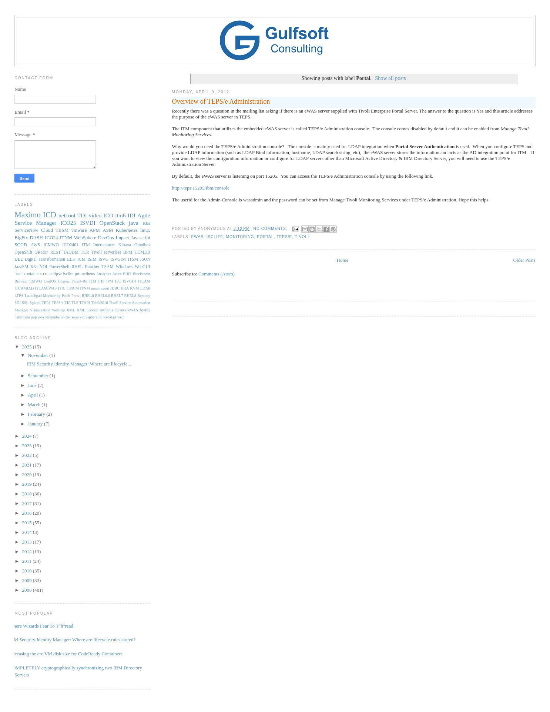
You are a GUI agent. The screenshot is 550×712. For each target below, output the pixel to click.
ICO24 (51, 237)
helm (18, 317)
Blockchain (141, 274)
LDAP (145, 288)
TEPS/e (284, 237)
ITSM (133, 259)
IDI (132, 215)
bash (18, 273)
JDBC (115, 288)
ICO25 (68, 223)
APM (95, 230)
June (33, 385)
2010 (27, 571)
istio (26, 317)
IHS (101, 281)
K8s (146, 223)
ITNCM (73, 288)
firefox (145, 310)
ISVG (103, 259)
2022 (27, 455)
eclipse (55, 273)
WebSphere (85, 237)
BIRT (127, 274)
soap (75, 317)
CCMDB (142, 252)
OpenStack (112, 223)
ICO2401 (70, 245)
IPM (109, 281)
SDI (17, 303)
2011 (27, 561)
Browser (20, 281)
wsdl (121, 317)
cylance (121, 310)
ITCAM (144, 281)
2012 (27, 551)
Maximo (27, 214)
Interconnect (104, 245)
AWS (35, 245)
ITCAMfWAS (46, 288)
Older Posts (524, 260)
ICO (108, 215)
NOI (43, 266)
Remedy (143, 296)
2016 (27, 513)
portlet (66, 317)
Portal (265, 237)
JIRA (125, 288)
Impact (122, 237)
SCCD (20, 244)
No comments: (271, 229)
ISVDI (87, 223)
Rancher (92, 266)
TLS (74, 303)
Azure (116, 274)
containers (32, 273)
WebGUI (142, 266)
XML (71, 310)
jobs (41, 317)
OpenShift (23, 252)
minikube (52, 317)
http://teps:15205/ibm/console (200, 188)
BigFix (21, 237)
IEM (92, 281)
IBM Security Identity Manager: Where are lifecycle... (79, 364)
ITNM (66, 237)
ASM (108, 230)
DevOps (106, 237)
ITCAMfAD (24, 288)
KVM (134, 288)
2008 (27, 590)
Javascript (140, 237)
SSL (25, 303)
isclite (215, 237)
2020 (27, 474)
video (95, 215)
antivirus (106, 310)
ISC (118, 281)
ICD (49, 214)
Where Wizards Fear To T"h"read (41, 626)
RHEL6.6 (102, 296)
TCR (85, 252)
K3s (33, 266)
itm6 (120, 215)
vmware (79, 230)
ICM (81, 259)
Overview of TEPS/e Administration (221, 101)
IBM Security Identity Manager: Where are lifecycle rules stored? (72, 639)
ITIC (61, 288)
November (38, 355)
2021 (27, 465)
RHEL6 (88, 296)
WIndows (124, 266)
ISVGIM (118, 259)
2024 (27, 436)
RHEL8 (130, 296)
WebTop (58, 310)
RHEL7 (117, 296)
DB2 (18, 259)
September (39, 375)
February (37, 414)
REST (55, 252)
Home (343, 260)
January (36, 424)
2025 (27, 347)
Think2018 (99, 303)
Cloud (47, 230)
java (133, 223)
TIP (67, 303)
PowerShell (59, 266)
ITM (86, 245)
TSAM (107, 266)
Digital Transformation (44, 259)
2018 (27, 494)
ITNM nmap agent (94, 288)
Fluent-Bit (79, 281)
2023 (27, 445)
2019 (27, 484)
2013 (27, 542)
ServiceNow (26, 230)
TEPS (45, 303)
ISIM (92, 259)
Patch (66, 296)
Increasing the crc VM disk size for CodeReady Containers (66, 653)
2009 (27, 580)
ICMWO (51, 245)
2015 (27, 522)
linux (145, 230)
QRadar (41, 252)
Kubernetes (127, 230)
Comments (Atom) (216, 274)
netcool (67, 215)
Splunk (35, 303)
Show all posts (390, 78)
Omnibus (142, 245)
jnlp (34, 317)
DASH (36, 237)
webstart (109, 317)
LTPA (18, 296)
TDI (82, 215)
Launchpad (33, 296)
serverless (112, 252)
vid (82, 317)
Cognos (64, 281)
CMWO (36, 281)
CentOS (50, 281)
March (34, 404)
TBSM (62, 230)
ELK (71, 259)
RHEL (77, 266)
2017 (27, 503)
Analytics (103, 274)
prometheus (85, 273)
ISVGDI (129, 281)
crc (45, 273)
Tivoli (302, 237)
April (33, 395)
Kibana (124, 245)
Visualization (40, 310)
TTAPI (84, 303)
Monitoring (240, 237)
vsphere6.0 (93, 317)
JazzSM (21, 266)
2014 (27, 532)
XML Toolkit (87, 310)
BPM (128, 252)
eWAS (197, 237)
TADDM (70, 252)
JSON (145, 259)
